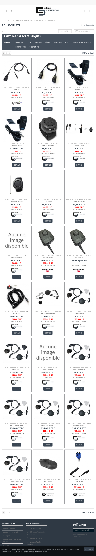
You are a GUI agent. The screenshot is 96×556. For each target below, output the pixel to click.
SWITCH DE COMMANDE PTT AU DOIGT (48, 200)
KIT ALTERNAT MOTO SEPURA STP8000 (17, 480)
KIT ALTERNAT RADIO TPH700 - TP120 (79, 312)
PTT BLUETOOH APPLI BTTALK (48, 144)
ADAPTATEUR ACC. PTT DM (17, 256)
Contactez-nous (9, 528)
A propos (6, 536)
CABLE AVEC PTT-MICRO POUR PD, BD (16, 88)
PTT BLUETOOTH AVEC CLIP (17, 144)
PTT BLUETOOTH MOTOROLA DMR (48, 480)
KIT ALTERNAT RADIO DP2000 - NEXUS (16, 424)
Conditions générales (11, 532)
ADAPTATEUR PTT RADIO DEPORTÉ (16, 200)
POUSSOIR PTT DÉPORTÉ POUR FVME (16, 312)
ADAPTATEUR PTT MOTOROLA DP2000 (48, 256)
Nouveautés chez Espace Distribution (12, 540)
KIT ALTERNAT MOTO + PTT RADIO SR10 (48, 312)
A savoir (6, 545)
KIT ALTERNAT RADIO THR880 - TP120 (16, 368)
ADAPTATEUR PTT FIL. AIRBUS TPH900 (48, 88)
